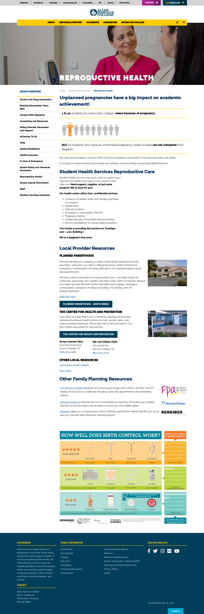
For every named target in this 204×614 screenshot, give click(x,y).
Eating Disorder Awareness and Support (34, 129)
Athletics (24, 3)
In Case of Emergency (31, 161)
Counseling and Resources (34, 121)
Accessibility (67, 549)
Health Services (30, 91)
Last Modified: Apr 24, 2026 (161, 603)
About (51, 22)
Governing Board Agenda (116, 549)
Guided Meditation (30, 149)
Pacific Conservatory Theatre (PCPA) (121, 561)
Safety (107, 573)
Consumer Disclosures (71, 569)
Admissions (110, 22)
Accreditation (67, 553)
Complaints (66, 565)
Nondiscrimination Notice (116, 557)
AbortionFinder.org (70, 402)
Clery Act (65, 561)
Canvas (149, 3)
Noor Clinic (66, 370)
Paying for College (132, 22)
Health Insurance (29, 155)
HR (100, 3)
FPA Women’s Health (71, 388)
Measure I (108, 553)
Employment (67, 573)
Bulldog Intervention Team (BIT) (34, 107)
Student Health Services (79, 91)
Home (62, 91)
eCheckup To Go (28, 136)
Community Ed (70, 3)
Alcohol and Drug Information (36, 99)
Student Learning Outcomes (35, 195)
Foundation (87, 3)
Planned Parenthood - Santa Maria (86, 304)
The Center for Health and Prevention (88, 334)
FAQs (22, 143)
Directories (124, 3)
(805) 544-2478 (101, 352)
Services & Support (70, 22)
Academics (92, 22)
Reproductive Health (31, 176)
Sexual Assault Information (34, 183)
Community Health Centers (74, 365)
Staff (22, 189)
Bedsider (65, 411)
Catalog (64, 557)
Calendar (53, 3)
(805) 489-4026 (68, 352)
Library (110, 3)
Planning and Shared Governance (120, 565)
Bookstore (38, 3)
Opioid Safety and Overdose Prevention (35, 169)
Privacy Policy (111, 569)
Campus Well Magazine (32, 115)
